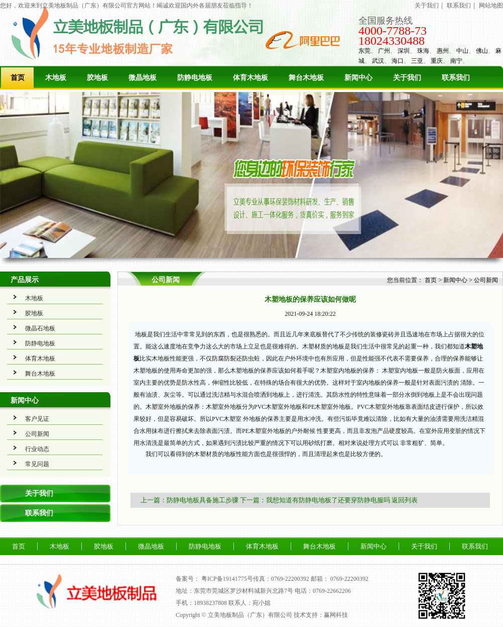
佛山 (482, 50)
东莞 (364, 50)
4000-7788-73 (392, 30)
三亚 (417, 60)
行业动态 (37, 449)
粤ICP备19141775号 (227, 578)
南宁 (456, 60)
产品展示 (25, 280)
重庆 (437, 60)
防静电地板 (194, 77)
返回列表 (405, 500)
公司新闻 (37, 433)
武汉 (378, 60)
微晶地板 (143, 77)
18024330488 (391, 40)
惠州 (443, 50)
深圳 (404, 50)
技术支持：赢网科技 (321, 614)
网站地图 (491, 5)
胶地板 (97, 77)
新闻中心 (358, 77)
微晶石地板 (40, 328)
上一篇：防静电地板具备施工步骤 (189, 500)
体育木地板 (250, 77)
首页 (18, 77)
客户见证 (37, 418)
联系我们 (459, 5)
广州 (384, 50)
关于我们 (427, 5)
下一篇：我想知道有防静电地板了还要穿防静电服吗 (315, 500)
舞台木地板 (306, 77)
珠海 (423, 50)
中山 (462, 50)
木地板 (55, 77)
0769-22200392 (349, 578)
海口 (398, 60)
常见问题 (37, 464)
